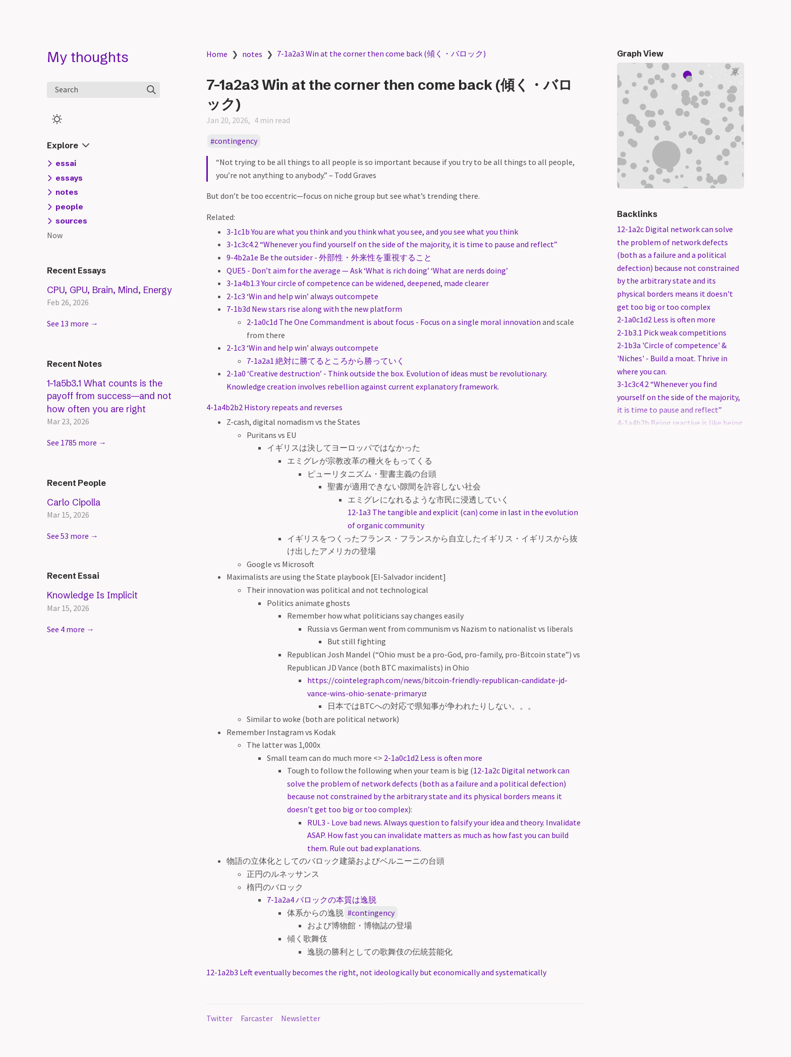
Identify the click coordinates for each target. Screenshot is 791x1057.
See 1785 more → (76, 442)
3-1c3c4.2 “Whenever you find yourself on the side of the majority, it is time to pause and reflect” (392, 244)
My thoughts (88, 57)
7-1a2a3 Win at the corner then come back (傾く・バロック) (381, 53)
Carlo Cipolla (73, 502)
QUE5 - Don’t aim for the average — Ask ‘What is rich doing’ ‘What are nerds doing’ (367, 270)
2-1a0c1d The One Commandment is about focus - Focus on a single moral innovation (394, 322)
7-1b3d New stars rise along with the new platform (314, 309)
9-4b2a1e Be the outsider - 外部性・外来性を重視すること (329, 257)
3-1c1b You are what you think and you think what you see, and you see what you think (372, 232)
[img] (151, 89)
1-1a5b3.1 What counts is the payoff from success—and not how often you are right (109, 396)
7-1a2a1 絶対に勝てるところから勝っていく (326, 361)
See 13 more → (72, 323)
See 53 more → (72, 536)
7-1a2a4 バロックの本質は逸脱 (321, 900)
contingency (235, 141)
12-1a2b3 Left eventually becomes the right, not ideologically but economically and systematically (376, 972)
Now (55, 235)
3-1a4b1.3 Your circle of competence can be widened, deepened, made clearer (358, 283)
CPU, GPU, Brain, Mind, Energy (109, 290)
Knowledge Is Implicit (92, 595)
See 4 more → (70, 629)
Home (217, 54)
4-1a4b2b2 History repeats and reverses (274, 407)
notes (252, 54)
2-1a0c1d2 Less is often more (433, 758)
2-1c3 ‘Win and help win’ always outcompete (302, 296)
